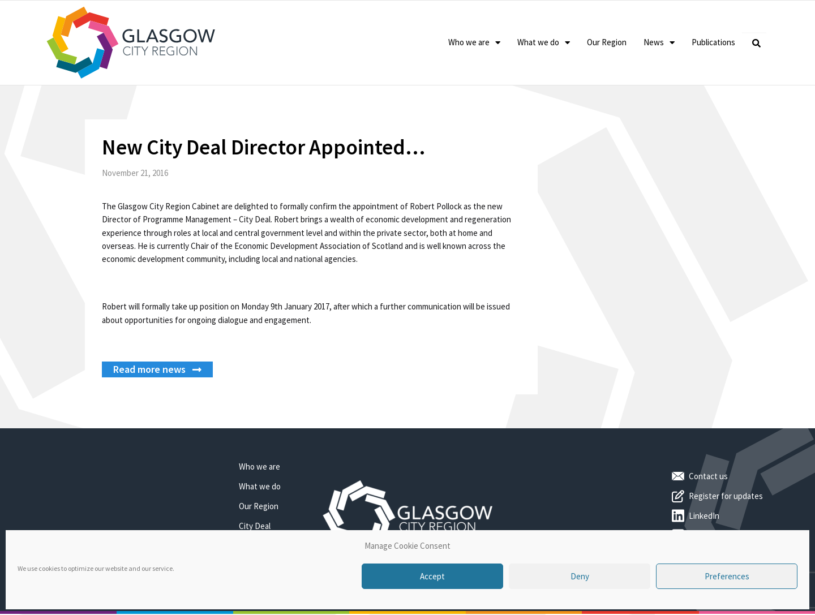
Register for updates (726, 496)
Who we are (474, 43)
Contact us (708, 476)
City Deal (255, 526)
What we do (543, 43)
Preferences (727, 576)
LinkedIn (704, 515)
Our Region (607, 42)
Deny (579, 576)
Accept (432, 576)
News (659, 43)
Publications (713, 42)
